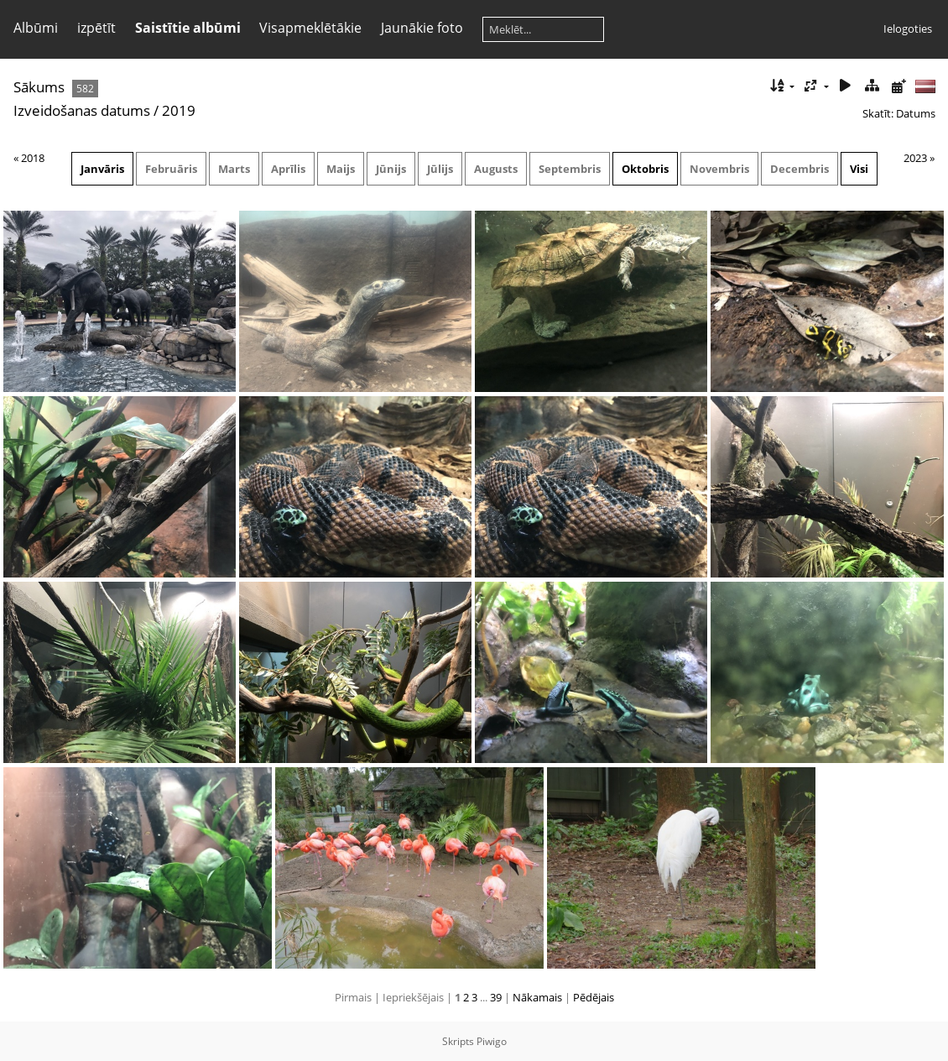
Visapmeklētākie (310, 27)
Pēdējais (593, 997)
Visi (859, 168)
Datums (915, 113)
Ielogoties (907, 28)
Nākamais (537, 997)
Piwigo (492, 1041)
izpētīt (96, 27)
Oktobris (645, 168)
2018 (32, 157)
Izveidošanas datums (81, 110)
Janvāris (102, 168)
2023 (915, 157)
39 (496, 997)
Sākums (39, 87)
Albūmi (35, 27)
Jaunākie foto (422, 27)
